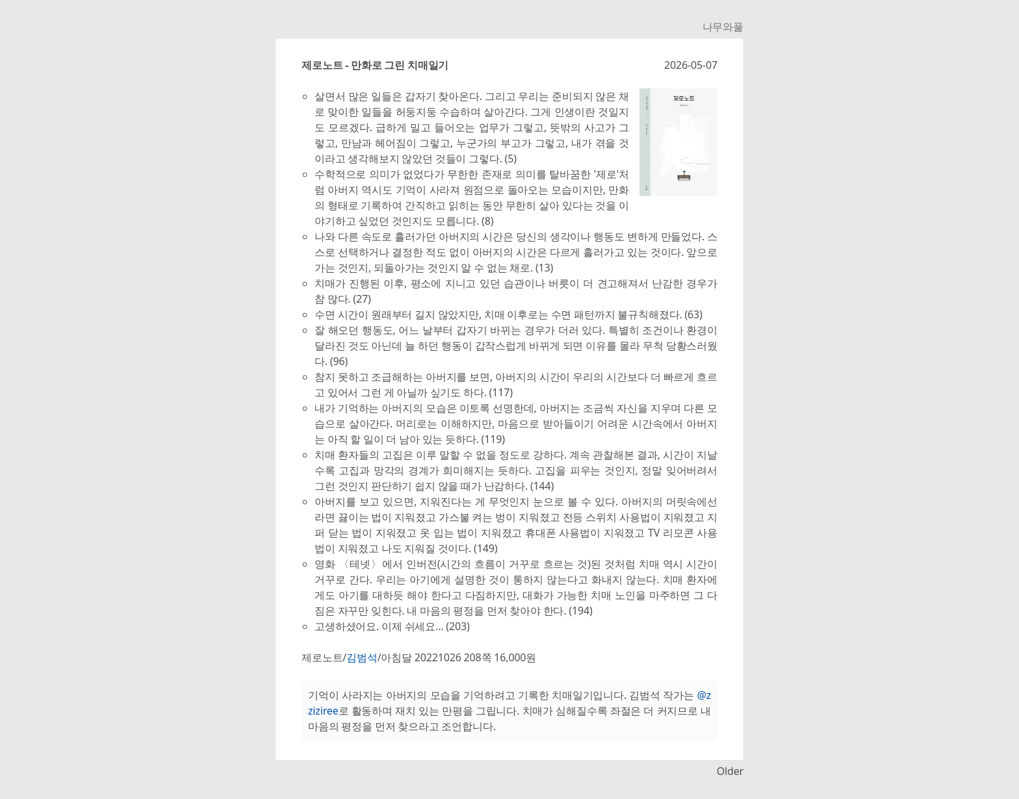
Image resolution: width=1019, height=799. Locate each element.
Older (730, 771)
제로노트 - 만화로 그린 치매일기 (375, 65)
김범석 (362, 657)
